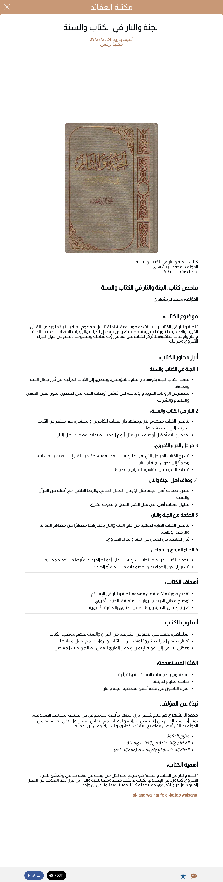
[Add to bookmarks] (183, 876)
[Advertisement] (111, 88)
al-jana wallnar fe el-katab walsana (165, 795)
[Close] (7, 7)
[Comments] (193, 876)
